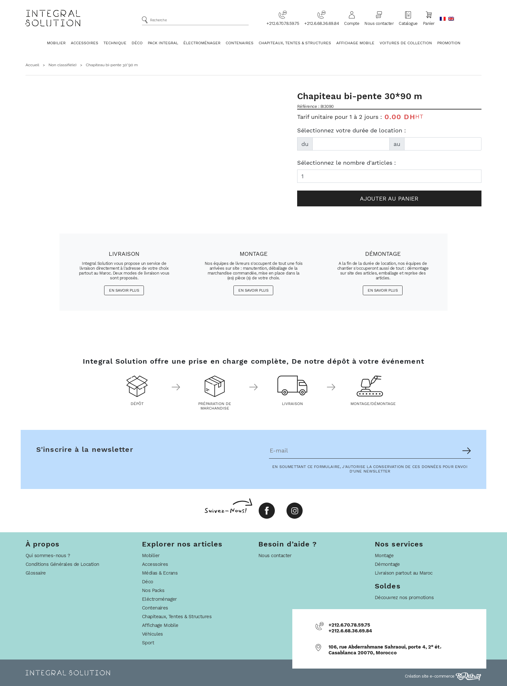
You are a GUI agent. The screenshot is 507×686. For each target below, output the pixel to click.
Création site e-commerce (443, 676)
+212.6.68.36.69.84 (321, 18)
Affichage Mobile (355, 43)
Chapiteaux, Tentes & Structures (295, 43)
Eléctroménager (159, 599)
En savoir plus (124, 290)
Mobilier (56, 43)
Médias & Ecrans (160, 573)
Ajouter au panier (389, 198)
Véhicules (152, 634)
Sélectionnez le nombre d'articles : (346, 162)
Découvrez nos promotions (404, 597)
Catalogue (408, 18)
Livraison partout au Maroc (404, 573)
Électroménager (202, 43)
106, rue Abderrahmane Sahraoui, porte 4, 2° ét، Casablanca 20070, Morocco (385, 650)
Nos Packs (153, 590)
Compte (351, 18)
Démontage (387, 564)
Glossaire (36, 573)
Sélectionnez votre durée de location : (351, 130)
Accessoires (84, 43)
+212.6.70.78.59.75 (282, 18)
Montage (384, 555)
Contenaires (239, 43)
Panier (429, 18)
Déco (137, 43)
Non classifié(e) (63, 65)
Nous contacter (379, 18)
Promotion (448, 43)
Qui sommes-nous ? (48, 555)
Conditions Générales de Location (62, 564)
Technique (114, 43)
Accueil (32, 65)
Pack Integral (163, 43)
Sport (148, 643)
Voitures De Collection (406, 43)
